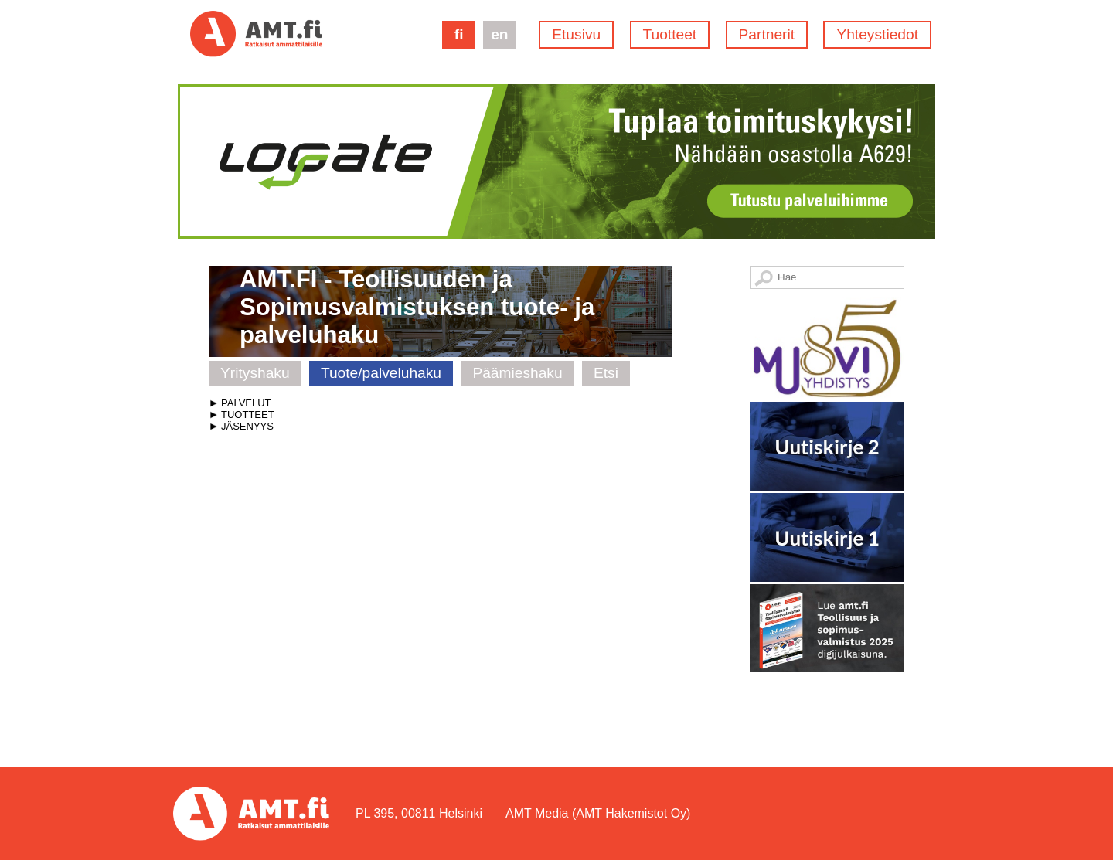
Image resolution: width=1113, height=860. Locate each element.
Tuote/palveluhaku (381, 373)
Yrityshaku (255, 373)
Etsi (606, 373)
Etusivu (576, 34)
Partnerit (767, 34)
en (499, 34)
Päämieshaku (517, 373)
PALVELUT (246, 403)
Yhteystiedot (877, 34)
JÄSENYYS (247, 426)
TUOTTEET (247, 414)
